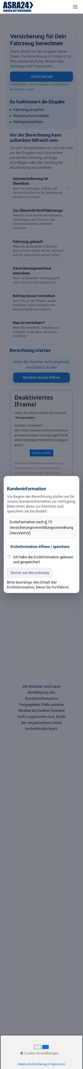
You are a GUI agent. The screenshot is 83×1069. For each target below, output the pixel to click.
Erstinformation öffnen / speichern (39, 546)
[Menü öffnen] (75, 7)
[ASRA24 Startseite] (18, 7)
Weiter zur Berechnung (29, 573)
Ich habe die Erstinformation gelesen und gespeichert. (43, 559)
